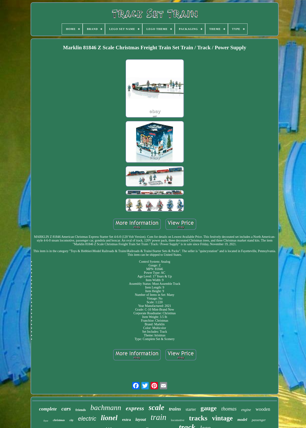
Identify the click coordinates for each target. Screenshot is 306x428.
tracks (198, 418)
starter (191, 409)
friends (81, 410)
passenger (259, 420)
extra (126, 419)
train (158, 417)
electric (87, 418)
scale (156, 407)
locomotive (177, 420)
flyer (46, 420)
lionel (109, 418)
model (242, 419)
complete (48, 409)
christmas (59, 420)
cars (66, 409)
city (71, 420)
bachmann (105, 407)
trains (175, 409)
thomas (228, 409)
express (135, 408)
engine (246, 410)
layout (140, 419)
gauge (209, 408)
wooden (263, 409)
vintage (222, 418)
